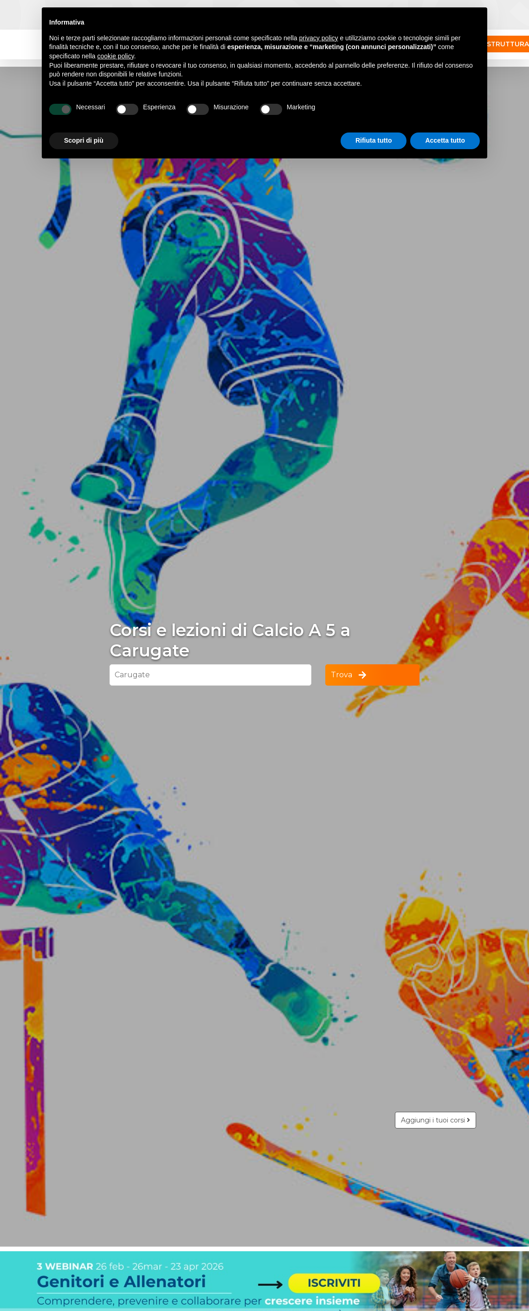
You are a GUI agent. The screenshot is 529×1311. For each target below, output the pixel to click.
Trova (349, 675)
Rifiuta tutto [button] (373, 140)
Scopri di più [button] (83, 140)
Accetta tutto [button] (445, 140)
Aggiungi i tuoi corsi (435, 1120)
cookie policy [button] (115, 56)
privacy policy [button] (318, 38)
